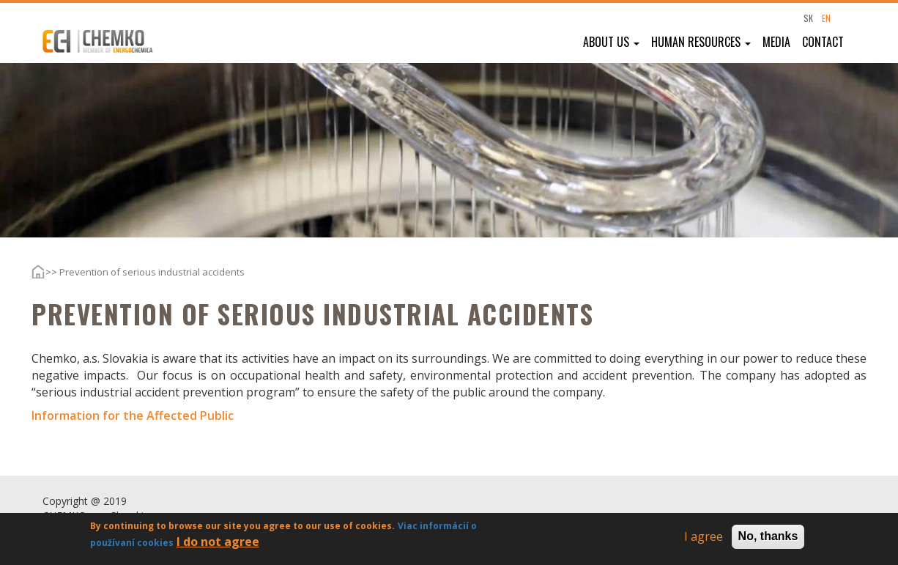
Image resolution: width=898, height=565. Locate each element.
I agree (703, 539)
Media (776, 42)
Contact (823, 42)
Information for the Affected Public (132, 415)
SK (808, 18)
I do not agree (218, 544)
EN (826, 18)
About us (611, 42)
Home (27, 271)
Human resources (701, 42)
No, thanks (768, 538)
